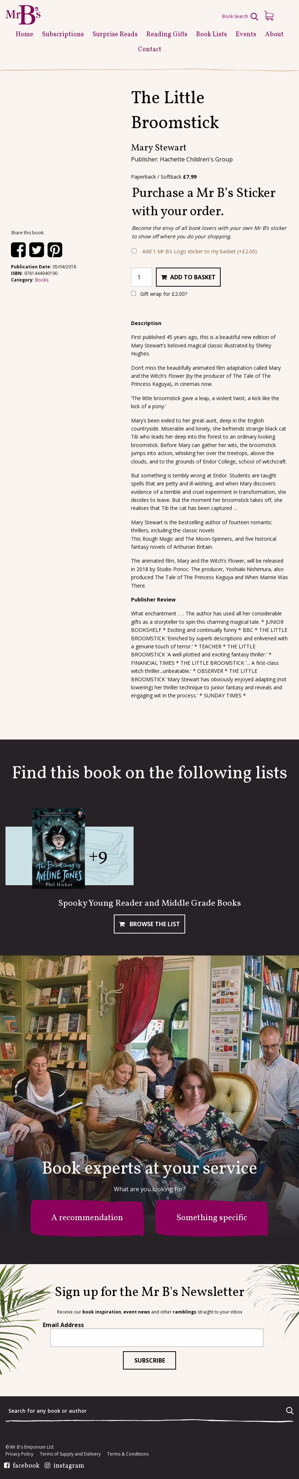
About (274, 34)
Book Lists (211, 34)
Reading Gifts (166, 34)
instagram (68, 1466)
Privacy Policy (19, 1454)
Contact (149, 49)
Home (24, 34)
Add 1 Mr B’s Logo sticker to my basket (199, 251)
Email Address (63, 1325)
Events (246, 34)
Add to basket (193, 277)
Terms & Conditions (128, 1454)
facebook (26, 1466)
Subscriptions (63, 34)
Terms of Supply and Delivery (70, 1454)
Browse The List (154, 924)
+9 (98, 856)
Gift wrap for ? (159, 293)
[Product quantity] (141, 277)
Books (41, 280)
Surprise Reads (115, 34)
